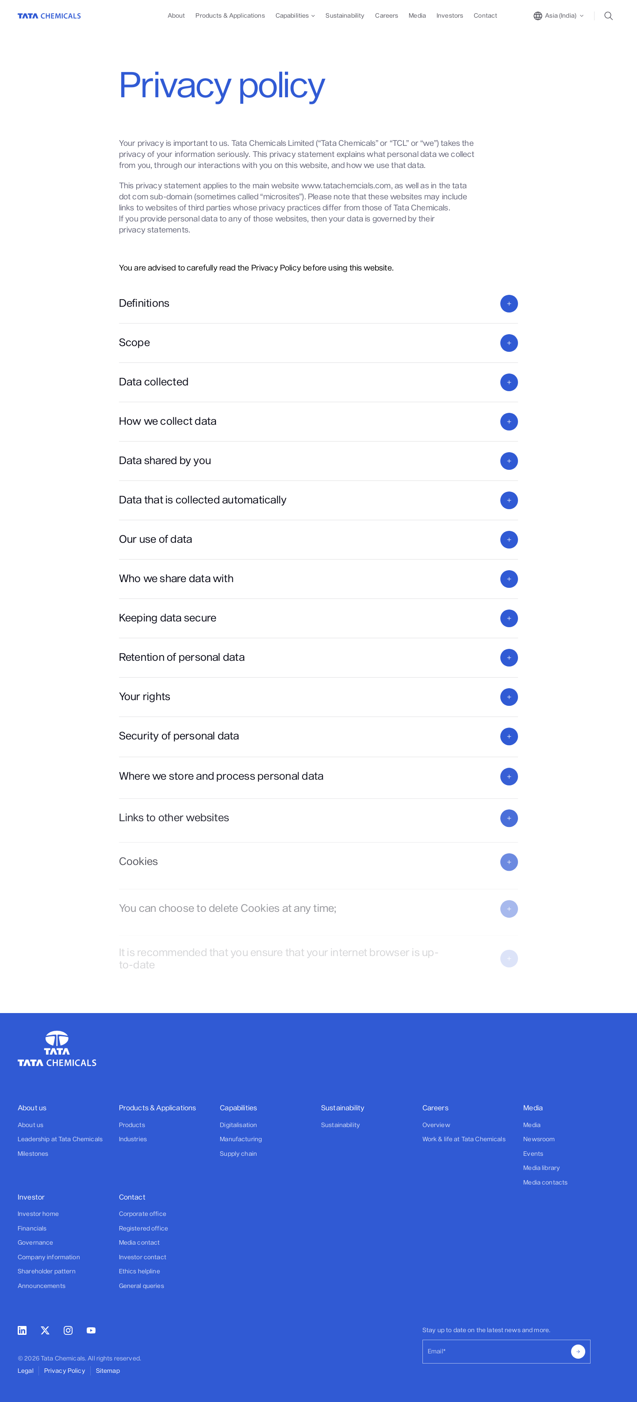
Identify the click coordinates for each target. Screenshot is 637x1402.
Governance (35, 1242)
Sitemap (108, 1371)
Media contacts (545, 1182)
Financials (32, 1228)
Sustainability (340, 1125)
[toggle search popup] (611, 16)
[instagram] (68, 1332)
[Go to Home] (49, 16)
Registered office (143, 1228)
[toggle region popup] (559, 16)
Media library (541, 1168)
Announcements (41, 1286)
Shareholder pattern (47, 1271)
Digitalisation (238, 1125)
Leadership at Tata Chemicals (60, 1139)
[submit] (578, 1352)
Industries (133, 1139)
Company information (49, 1257)
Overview (436, 1125)
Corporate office (142, 1214)
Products (132, 1125)
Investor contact (142, 1257)
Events (533, 1154)
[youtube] (91, 1331)
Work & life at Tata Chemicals (464, 1139)
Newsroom (539, 1139)
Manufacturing (241, 1139)
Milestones (33, 1154)
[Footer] (66, 1130)
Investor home (38, 1214)
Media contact (139, 1242)
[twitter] (45, 1332)
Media (532, 1125)
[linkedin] (22, 1332)
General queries (141, 1286)
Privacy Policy (64, 1371)
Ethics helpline (139, 1271)
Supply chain (238, 1154)
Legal (26, 1371)
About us (30, 1125)
